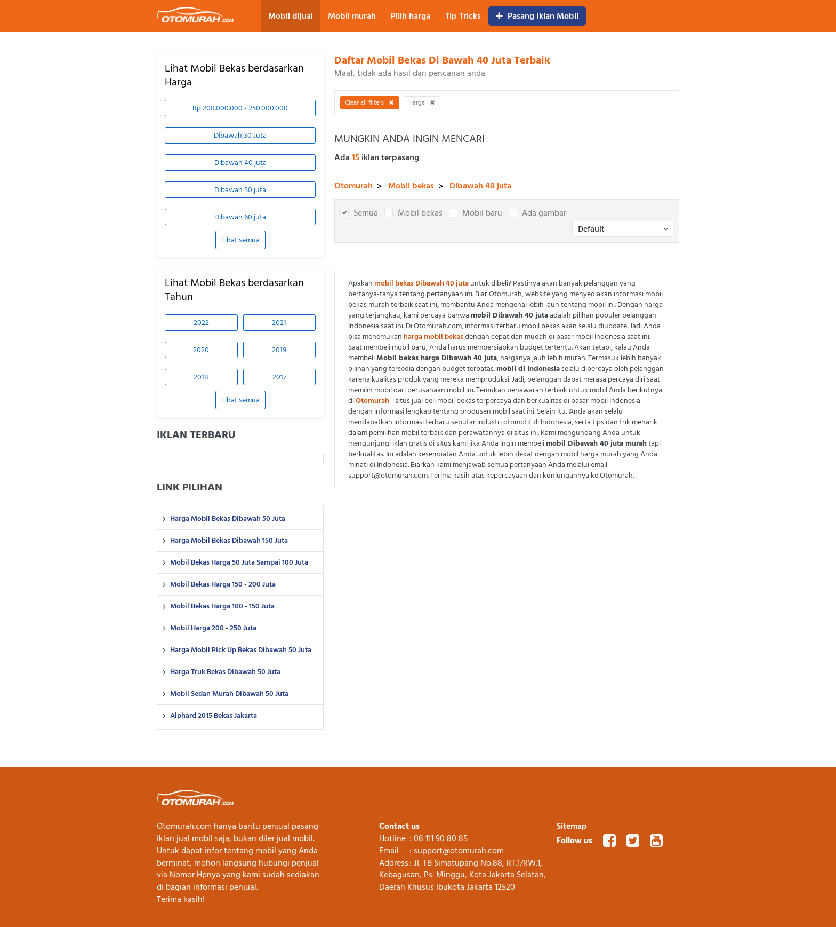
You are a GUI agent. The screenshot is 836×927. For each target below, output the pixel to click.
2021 (279, 322)
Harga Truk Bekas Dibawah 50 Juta (225, 672)
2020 (201, 350)
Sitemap (572, 826)
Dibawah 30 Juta (240, 135)
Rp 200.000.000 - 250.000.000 (240, 108)
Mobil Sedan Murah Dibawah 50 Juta (229, 693)
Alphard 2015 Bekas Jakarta (213, 715)
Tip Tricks (463, 16)
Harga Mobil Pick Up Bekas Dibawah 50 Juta (240, 650)
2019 (279, 350)
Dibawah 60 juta (240, 217)
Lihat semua (240, 240)
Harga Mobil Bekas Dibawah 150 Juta (229, 540)
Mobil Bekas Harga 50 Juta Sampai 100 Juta (239, 562)
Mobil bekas (411, 186)
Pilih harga (410, 16)
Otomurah (353, 186)
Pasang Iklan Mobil (537, 16)
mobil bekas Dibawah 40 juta (421, 283)
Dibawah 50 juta (240, 190)
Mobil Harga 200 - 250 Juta (213, 628)
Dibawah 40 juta (240, 162)
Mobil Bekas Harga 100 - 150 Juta (222, 606)
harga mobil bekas (433, 336)
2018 (201, 377)
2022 (201, 322)
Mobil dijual (290, 16)
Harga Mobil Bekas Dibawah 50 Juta (227, 518)
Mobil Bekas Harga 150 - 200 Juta (223, 584)
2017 (279, 377)
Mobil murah (352, 16)
